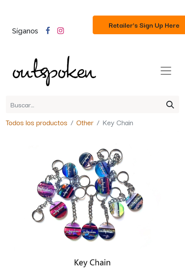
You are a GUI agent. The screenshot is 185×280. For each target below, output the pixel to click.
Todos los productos (36, 122)
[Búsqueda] (170, 104)
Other (84, 122)
